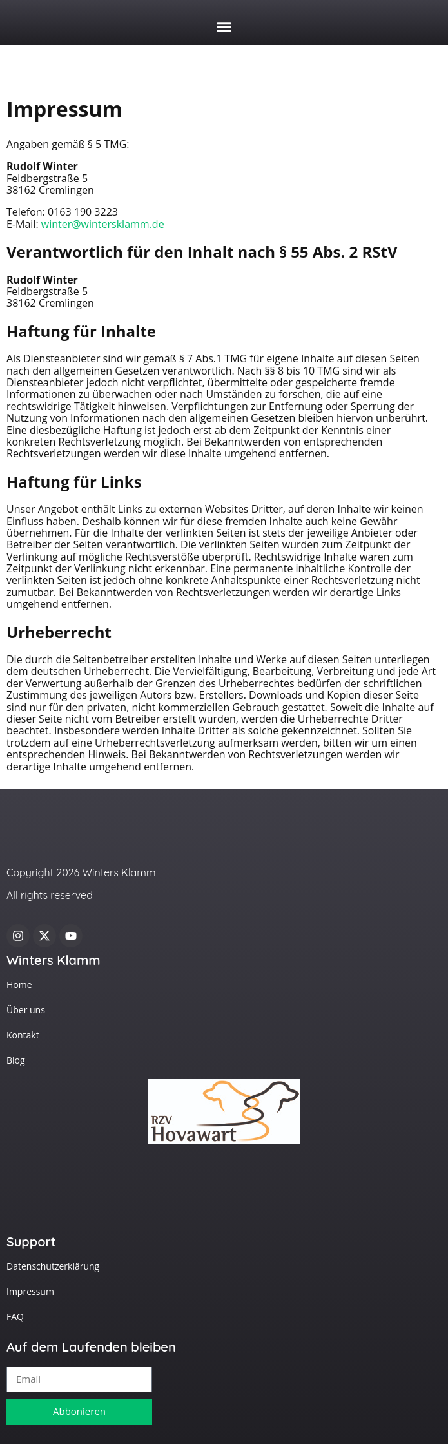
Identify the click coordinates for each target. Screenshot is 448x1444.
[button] (224, 27)
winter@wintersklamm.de (102, 224)
